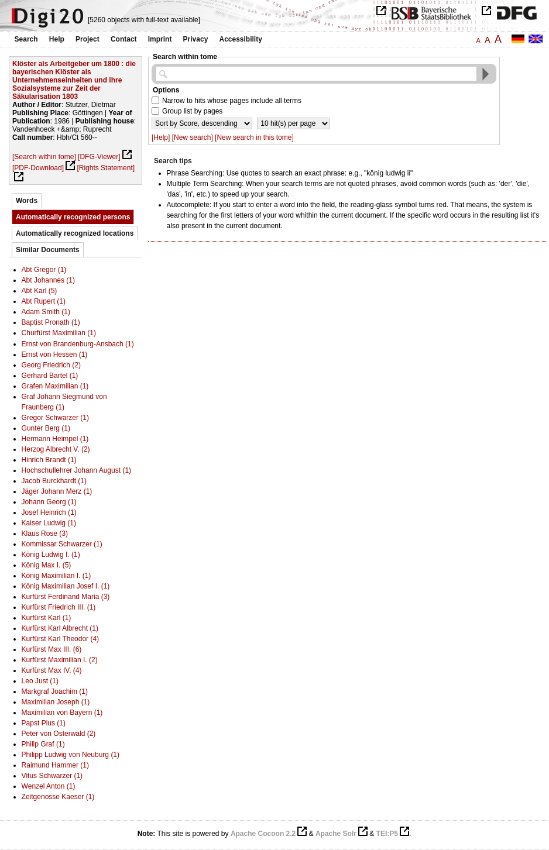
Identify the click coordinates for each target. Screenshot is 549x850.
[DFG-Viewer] (99, 157)
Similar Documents (48, 250)
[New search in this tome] (254, 137)
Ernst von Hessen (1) (55, 354)
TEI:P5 (387, 834)
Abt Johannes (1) (48, 280)
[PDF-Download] (38, 168)
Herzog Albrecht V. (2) (56, 449)
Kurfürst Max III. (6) (52, 649)
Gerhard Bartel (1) (50, 375)
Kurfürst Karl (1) (46, 618)
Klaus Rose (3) (45, 533)
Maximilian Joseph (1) (56, 702)
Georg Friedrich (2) (51, 365)
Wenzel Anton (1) (49, 786)
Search (26, 39)
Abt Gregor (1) (44, 270)
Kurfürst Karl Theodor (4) (60, 639)
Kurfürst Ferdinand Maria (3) (66, 597)
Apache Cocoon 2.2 (263, 834)
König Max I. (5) (46, 565)
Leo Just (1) (40, 681)
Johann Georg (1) (49, 502)
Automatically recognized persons (73, 217)
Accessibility (240, 39)
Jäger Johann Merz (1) (57, 491)
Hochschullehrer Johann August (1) (76, 470)
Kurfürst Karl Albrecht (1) (60, 628)
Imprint (160, 39)
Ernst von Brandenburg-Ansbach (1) (78, 344)
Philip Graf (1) (43, 744)
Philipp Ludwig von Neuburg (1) (70, 755)
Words (26, 201)
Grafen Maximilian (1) (55, 386)
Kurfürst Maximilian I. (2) (60, 660)
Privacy (195, 39)
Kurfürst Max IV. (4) (52, 670)
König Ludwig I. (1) (51, 554)
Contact (124, 39)
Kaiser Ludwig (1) (49, 523)
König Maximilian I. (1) (56, 576)
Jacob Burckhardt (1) (54, 481)
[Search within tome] (44, 157)
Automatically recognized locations (74, 233)
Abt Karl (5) (39, 291)
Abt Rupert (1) (44, 301)
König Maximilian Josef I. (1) (66, 586)
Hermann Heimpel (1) (55, 439)
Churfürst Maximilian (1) (59, 333)
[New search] (192, 137)
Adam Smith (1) (46, 312)
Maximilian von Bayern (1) (62, 712)
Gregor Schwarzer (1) (55, 418)
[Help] (161, 137)
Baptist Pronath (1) (51, 322)
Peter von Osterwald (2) (59, 733)
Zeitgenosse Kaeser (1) (58, 797)
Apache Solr (335, 834)
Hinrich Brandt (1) (49, 460)
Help (56, 39)
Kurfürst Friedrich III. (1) (59, 607)
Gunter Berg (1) (46, 428)
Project (87, 39)
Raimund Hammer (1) (55, 765)
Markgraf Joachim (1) (55, 691)
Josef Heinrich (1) (49, 512)
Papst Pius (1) (44, 723)
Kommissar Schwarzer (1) (62, 544)
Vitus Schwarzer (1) (52, 776)
